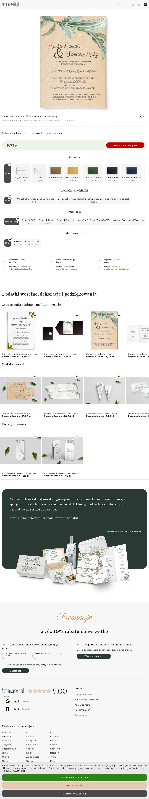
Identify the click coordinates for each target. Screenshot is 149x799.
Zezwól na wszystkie (74, 777)
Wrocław (6, 736)
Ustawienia (74, 785)
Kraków (30, 732)
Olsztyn (6, 757)
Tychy (53, 757)
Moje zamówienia (84, 694)
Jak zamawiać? (82, 710)
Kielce (29, 753)
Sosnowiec (56, 748)
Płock (53, 761)
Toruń (5, 753)
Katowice (31, 744)
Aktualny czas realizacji (86, 699)
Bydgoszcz (31, 740)
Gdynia (53, 744)
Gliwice (30, 761)
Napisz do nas (112, 499)
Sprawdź (6, 696)
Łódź (52, 732)
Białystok (6, 744)
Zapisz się (15, 671)
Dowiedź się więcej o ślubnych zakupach (125, 531)
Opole (5, 761)
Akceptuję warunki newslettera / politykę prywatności (31, 664)
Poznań (30, 736)
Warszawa (7, 732)
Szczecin (6, 740)
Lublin (53, 740)
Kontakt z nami (82, 705)
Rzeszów (54, 753)
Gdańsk (54, 736)
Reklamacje (81, 715)
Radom (30, 748)
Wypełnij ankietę (93, 656)
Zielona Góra (32, 757)
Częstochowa (9, 748)
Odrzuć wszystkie (75, 793)
